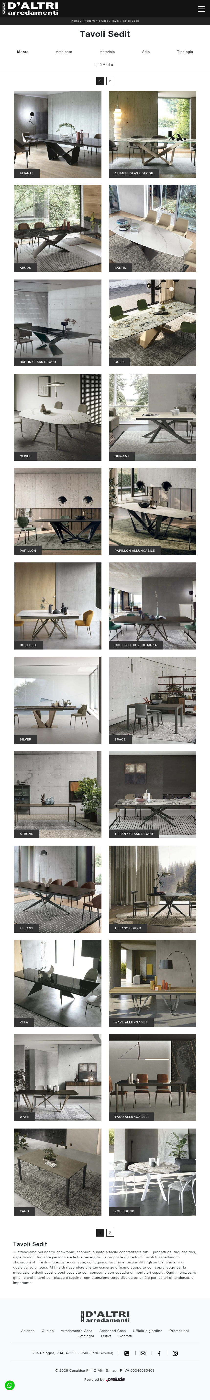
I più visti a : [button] (105, 64)
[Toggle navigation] (201, 8)
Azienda (28, 1331)
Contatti (125, 1336)
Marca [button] (23, 52)
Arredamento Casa (95, 20)
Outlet (106, 1336)
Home (75, 20)
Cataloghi (86, 1336)
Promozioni (179, 1331)
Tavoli (115, 20)
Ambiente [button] (64, 52)
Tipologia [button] (185, 52)
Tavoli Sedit (131, 20)
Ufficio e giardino (148, 1331)
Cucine (48, 1331)
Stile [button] (146, 52)
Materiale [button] (107, 52)
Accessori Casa (112, 1331)
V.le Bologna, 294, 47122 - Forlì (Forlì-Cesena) (73, 1353)
